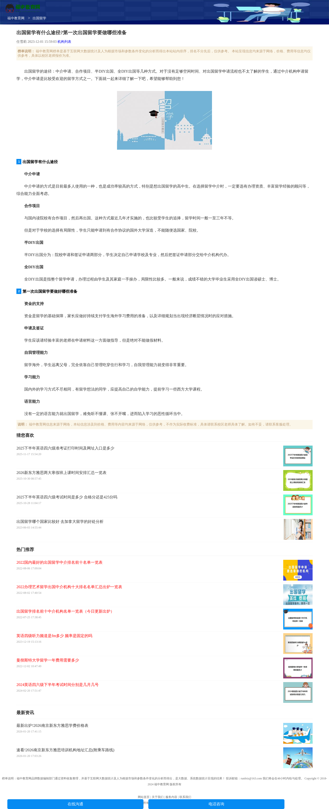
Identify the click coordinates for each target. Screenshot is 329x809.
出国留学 (39, 18)
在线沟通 (75, 804)
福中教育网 (15, 18)
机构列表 (64, 42)
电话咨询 (216, 804)
